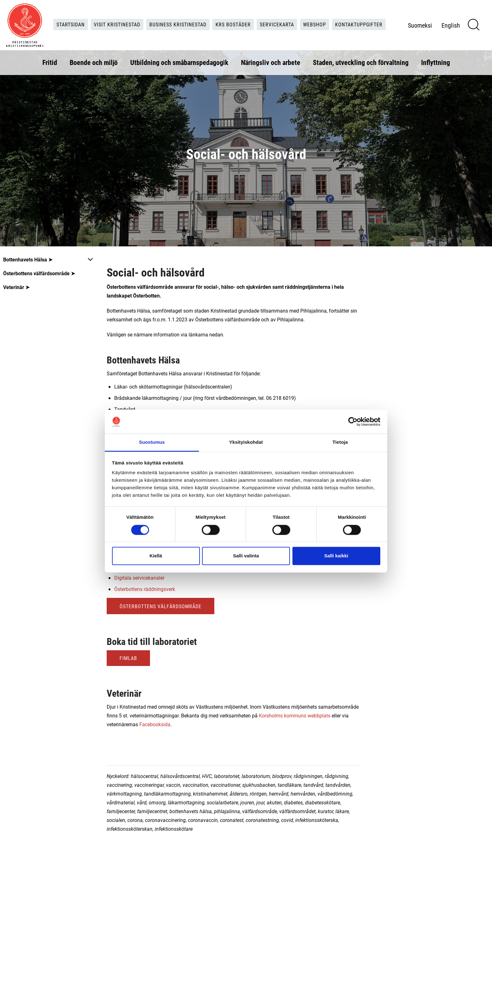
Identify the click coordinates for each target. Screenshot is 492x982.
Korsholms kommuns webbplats (294, 715)
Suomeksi (420, 25)
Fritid (49, 62)
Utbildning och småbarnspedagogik (179, 62)
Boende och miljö (94, 62)
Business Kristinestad (177, 24)
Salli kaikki (336, 556)
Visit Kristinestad (117, 24)
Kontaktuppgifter (358, 24)
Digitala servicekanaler (139, 577)
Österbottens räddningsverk (144, 589)
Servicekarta (277, 24)
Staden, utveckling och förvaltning (361, 62)
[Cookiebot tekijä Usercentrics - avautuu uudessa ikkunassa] (352, 421)
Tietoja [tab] (340, 442)
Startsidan (70, 24)
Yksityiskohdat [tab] (246, 442)
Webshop (314, 24)
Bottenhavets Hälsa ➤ (27, 259)
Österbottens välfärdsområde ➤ (39, 273)
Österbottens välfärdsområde (160, 606)
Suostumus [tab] (152, 442)
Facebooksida (154, 724)
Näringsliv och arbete (270, 62)
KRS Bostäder (233, 24)
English (450, 25)
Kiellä (155, 556)
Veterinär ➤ (16, 287)
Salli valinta (246, 556)
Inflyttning (435, 62)
